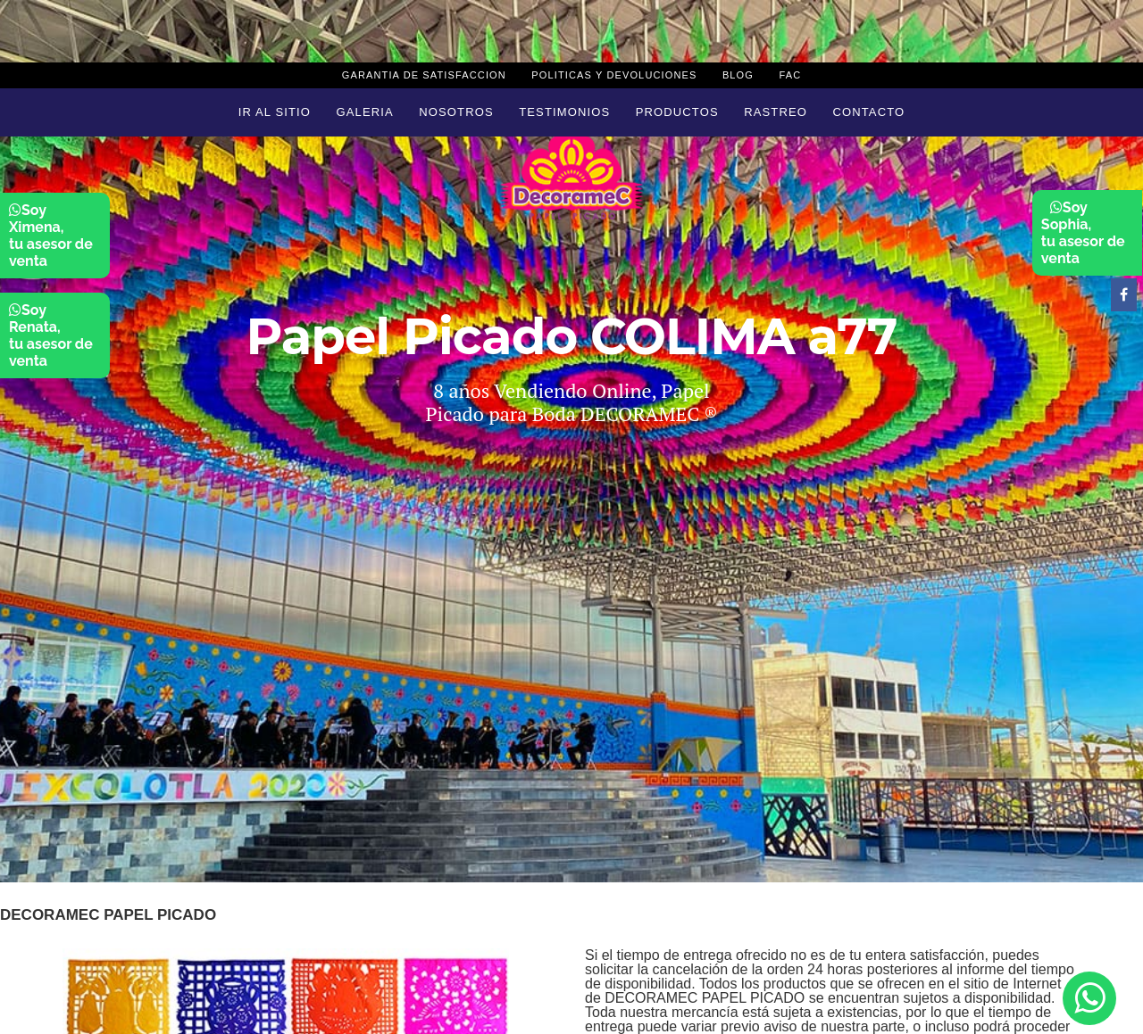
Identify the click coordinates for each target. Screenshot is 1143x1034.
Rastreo (775, 112)
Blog (738, 75)
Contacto (868, 112)
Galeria (365, 112)
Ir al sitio (274, 112)
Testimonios (564, 112)
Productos (677, 112)
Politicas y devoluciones (614, 75)
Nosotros (456, 112)
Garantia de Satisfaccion (424, 75)
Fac (790, 75)
